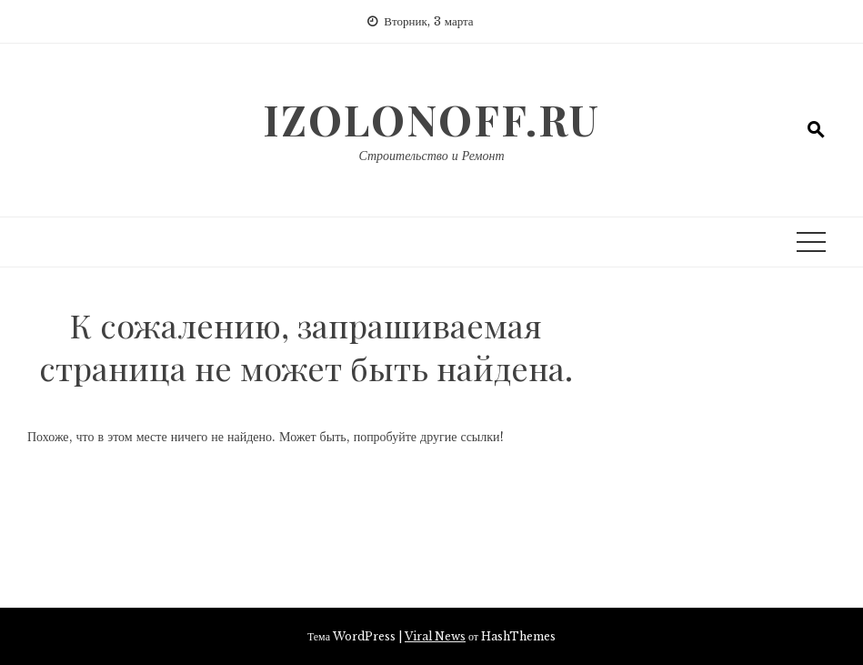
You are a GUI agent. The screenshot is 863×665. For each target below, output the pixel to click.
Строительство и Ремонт (431, 155)
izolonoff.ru (431, 119)
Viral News (435, 636)
